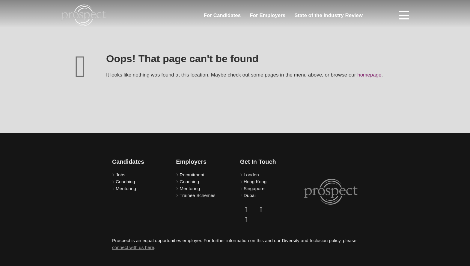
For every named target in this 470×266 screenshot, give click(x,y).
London (251, 174)
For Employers (267, 15)
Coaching (125, 181)
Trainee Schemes (197, 195)
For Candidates (222, 15)
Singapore (254, 188)
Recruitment (192, 174)
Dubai (250, 195)
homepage (369, 75)
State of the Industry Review (328, 15)
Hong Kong (255, 181)
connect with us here (133, 247)
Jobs (120, 174)
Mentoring (126, 188)
